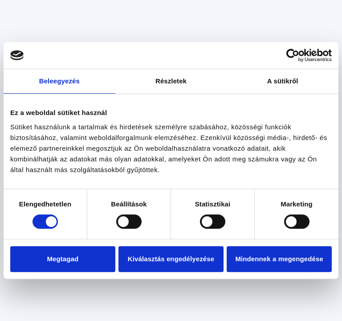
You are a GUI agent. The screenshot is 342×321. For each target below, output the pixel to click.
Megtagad (62, 259)
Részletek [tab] (171, 81)
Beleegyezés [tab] (59, 81)
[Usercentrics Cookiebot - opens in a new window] (293, 55)
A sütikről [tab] (282, 81)
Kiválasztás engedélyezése (171, 259)
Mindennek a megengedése (279, 259)
